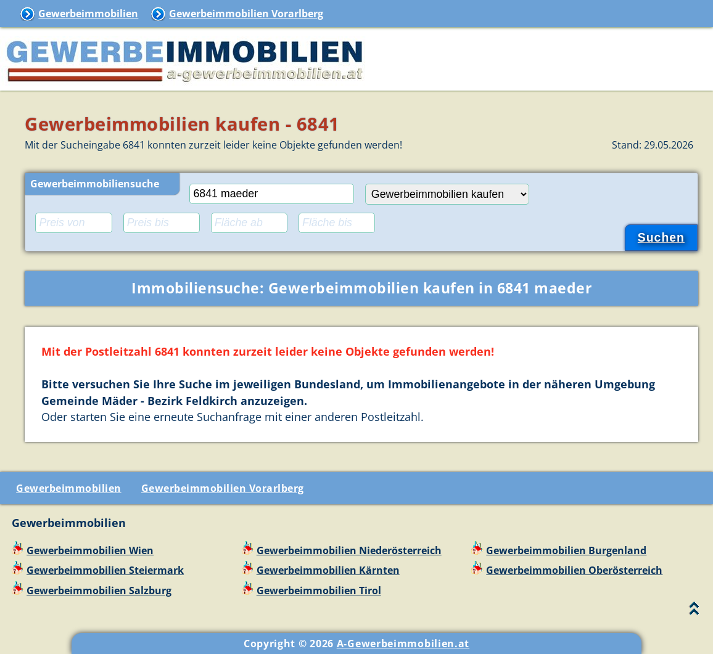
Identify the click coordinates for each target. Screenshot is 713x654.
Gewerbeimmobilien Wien (90, 550)
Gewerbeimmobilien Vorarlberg (246, 13)
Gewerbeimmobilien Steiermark (105, 570)
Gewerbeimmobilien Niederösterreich (349, 550)
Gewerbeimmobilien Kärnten (328, 570)
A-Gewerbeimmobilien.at (403, 643)
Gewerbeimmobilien (88, 13)
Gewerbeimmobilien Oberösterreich (574, 570)
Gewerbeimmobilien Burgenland (566, 550)
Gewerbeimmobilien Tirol (319, 590)
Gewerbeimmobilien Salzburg (99, 590)
